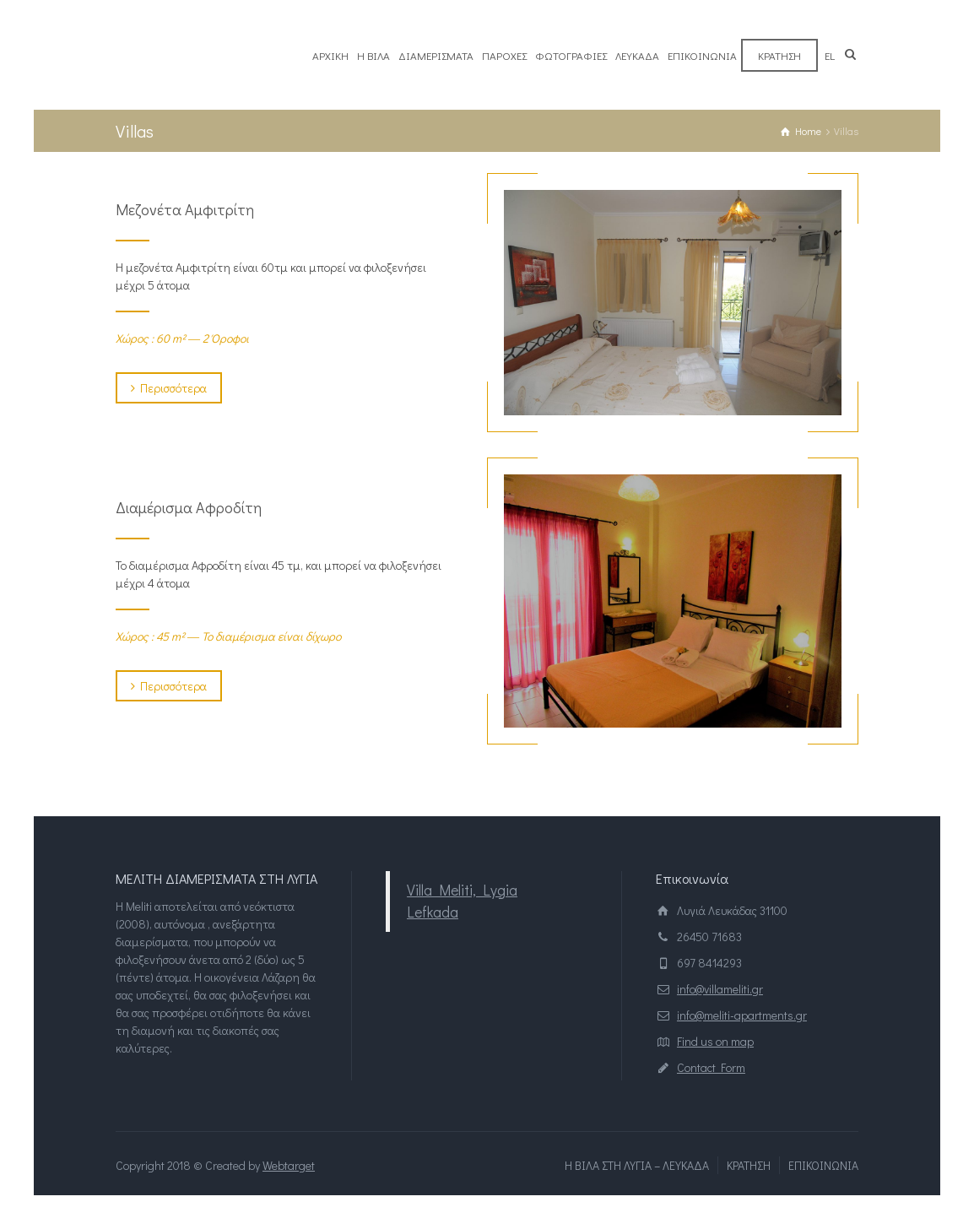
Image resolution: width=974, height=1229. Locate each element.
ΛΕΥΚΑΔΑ (637, 55)
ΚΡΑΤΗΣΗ (779, 55)
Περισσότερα (169, 388)
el (830, 55)
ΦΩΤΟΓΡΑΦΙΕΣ (571, 55)
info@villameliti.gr (720, 989)
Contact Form (711, 1067)
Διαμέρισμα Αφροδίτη (189, 507)
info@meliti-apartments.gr (742, 1015)
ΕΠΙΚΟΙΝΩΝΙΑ (702, 55)
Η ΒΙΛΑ (373, 55)
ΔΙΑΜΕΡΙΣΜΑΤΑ (435, 55)
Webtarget (288, 1165)
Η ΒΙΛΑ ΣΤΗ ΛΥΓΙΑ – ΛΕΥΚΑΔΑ (637, 1165)
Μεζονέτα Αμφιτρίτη (185, 209)
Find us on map (715, 1041)
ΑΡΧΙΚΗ (330, 55)
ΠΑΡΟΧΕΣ (504, 55)
